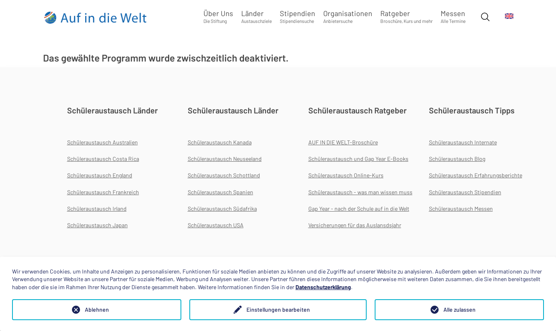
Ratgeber (406, 16)
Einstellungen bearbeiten (278, 309)
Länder (256, 16)
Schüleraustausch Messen (461, 208)
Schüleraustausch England (99, 175)
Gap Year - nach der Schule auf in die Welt (358, 208)
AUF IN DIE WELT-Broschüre (343, 142)
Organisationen (347, 16)
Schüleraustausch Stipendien (465, 192)
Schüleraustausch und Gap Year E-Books (358, 158)
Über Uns (218, 16)
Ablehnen (97, 309)
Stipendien (297, 16)
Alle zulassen (459, 309)
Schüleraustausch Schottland (224, 175)
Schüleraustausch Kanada (220, 142)
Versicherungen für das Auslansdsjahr (354, 225)
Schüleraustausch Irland (97, 208)
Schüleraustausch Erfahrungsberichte (475, 175)
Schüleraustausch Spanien (220, 192)
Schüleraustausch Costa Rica (103, 158)
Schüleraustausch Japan (97, 225)
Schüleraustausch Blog (457, 158)
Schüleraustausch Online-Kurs (346, 175)
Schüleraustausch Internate (463, 142)
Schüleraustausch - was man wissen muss (360, 192)
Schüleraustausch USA (216, 225)
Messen (453, 16)
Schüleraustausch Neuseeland (225, 158)
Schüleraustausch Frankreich (103, 192)
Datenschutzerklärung (323, 287)
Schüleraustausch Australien (102, 142)
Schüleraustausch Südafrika (222, 208)
